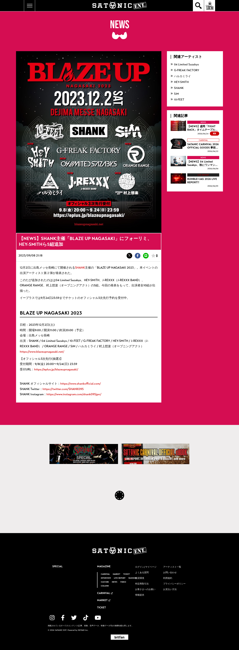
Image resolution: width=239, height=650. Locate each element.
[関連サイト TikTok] (85, 618)
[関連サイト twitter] (74, 618)
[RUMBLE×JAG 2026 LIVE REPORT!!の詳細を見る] (195, 180)
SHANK (80, 267)
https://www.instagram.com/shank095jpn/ (73, 394)
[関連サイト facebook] (62, 618)
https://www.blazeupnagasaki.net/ (42, 351)
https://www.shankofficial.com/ (80, 383)
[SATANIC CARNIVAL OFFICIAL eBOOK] (155, 454)
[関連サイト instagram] (52, 618)
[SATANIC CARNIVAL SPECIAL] (83, 454)
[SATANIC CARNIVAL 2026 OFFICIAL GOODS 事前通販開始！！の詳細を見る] (195, 146)
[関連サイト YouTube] (98, 618)
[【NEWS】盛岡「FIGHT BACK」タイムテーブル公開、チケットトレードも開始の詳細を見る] (195, 128)
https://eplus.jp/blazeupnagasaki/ (56, 369)
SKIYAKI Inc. (83, 630)
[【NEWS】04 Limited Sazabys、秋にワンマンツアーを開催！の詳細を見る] (195, 163)
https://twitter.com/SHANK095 (63, 389)
